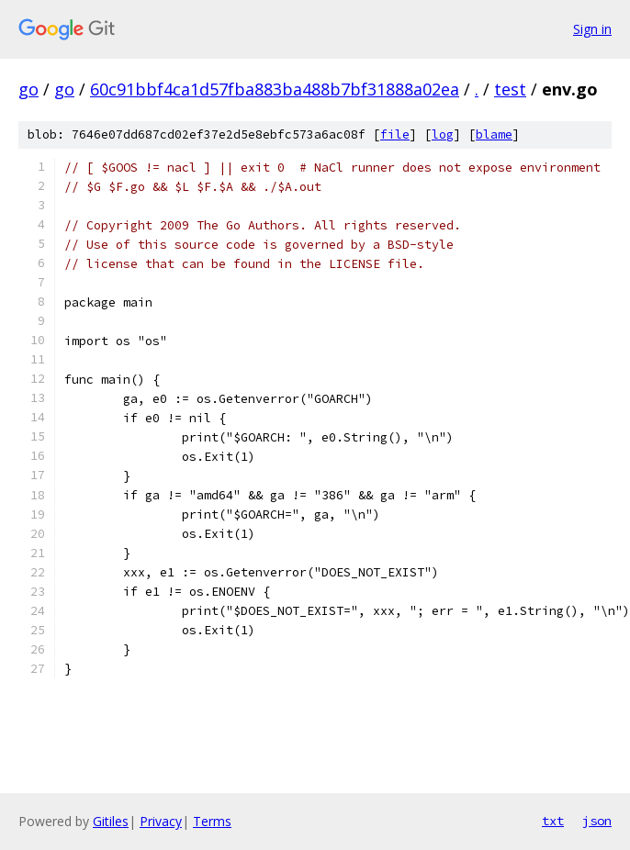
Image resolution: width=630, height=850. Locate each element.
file (395, 134)
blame (494, 134)
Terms (212, 821)
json (597, 820)
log (443, 134)
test (510, 89)
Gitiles (111, 821)
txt (553, 820)
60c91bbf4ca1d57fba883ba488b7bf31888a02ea (274, 89)
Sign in (592, 29)
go (28, 89)
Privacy (161, 821)
